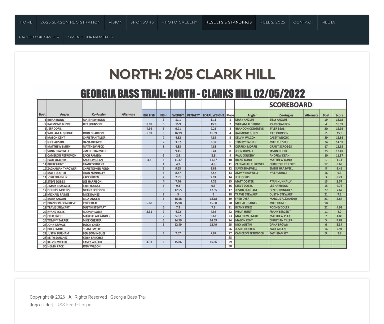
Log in (85, 305)
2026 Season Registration (70, 22)
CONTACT (303, 22)
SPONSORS (142, 22)
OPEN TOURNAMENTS (90, 37)
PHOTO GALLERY (179, 22)
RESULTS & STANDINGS (228, 22)
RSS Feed (66, 305)
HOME (26, 22)
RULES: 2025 (272, 22)
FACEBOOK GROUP (39, 37)
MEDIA (328, 22)
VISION (116, 22)
